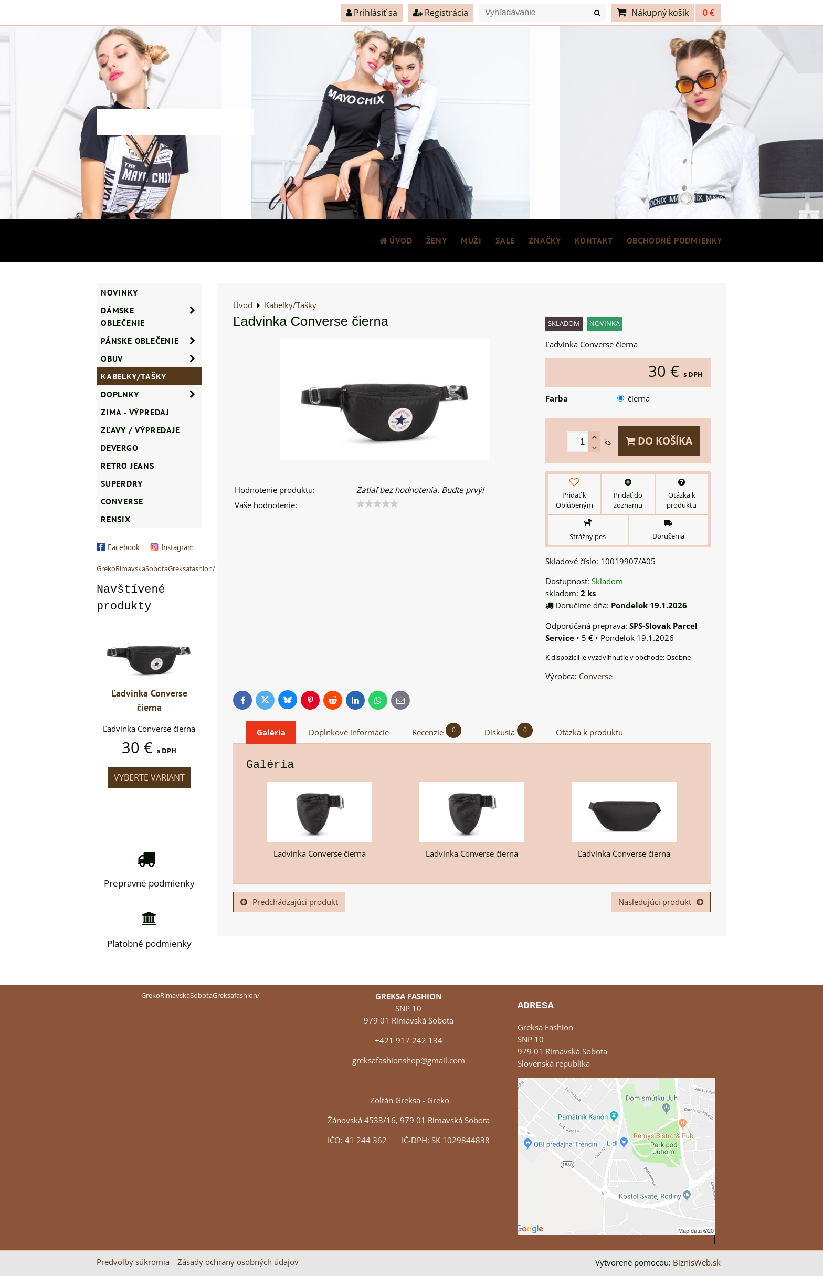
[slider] (377, 504)
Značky (545, 240)
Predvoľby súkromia (133, 1262)
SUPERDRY (121, 483)
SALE (505, 240)
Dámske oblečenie (151, 316)
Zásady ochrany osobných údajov (238, 1262)
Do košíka (659, 441)
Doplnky (151, 394)
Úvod (396, 240)
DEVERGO (120, 447)
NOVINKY (119, 292)
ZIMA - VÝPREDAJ (135, 412)
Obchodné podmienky (674, 240)
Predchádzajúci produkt (289, 902)
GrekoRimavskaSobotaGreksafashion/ (156, 568)
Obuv (151, 358)
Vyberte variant (149, 777)
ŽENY (436, 240)
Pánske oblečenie (151, 341)
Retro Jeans (127, 465)
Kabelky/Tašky (133, 376)
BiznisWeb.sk (697, 1262)
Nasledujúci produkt (660, 902)
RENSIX (116, 519)
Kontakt (594, 240)
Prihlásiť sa (371, 12)
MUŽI (471, 240)
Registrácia (440, 12)
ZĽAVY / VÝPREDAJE (140, 430)
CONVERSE (122, 501)
